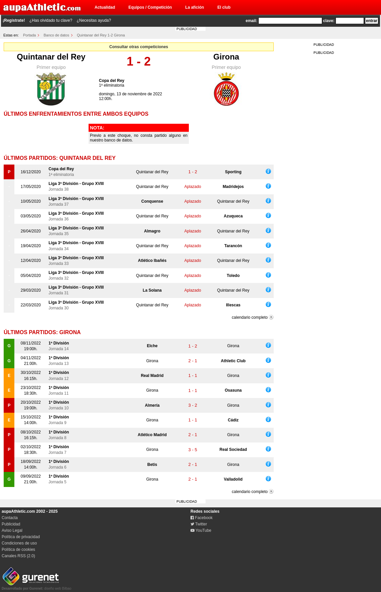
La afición (194, 7)
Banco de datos (56, 35)
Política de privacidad (21, 536)
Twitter (198, 524)
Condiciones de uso (19, 543)
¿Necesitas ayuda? (94, 20)
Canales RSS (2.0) (18, 556)
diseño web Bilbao (36, 586)
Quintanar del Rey (51, 56)
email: (251, 20)
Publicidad (11, 524)
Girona (226, 56)
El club (223, 7)
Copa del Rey (111, 80)
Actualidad (105, 7)
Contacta (10, 517)
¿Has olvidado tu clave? (50, 20)
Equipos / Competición (150, 7)
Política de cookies (18, 549)
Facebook (201, 517)
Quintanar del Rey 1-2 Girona (101, 35)
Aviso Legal (12, 530)
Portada (29, 35)
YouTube (200, 530)
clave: (329, 20)
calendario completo (250, 317)
